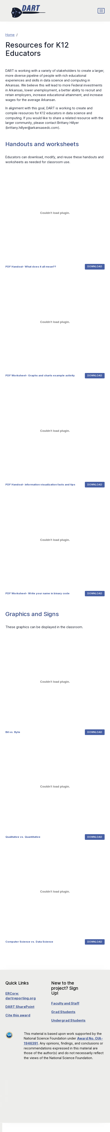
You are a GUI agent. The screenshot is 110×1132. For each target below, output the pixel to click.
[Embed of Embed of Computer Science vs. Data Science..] (55, 891)
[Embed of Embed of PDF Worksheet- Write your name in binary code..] (55, 540)
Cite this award (17, 1015)
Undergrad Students (68, 1020)
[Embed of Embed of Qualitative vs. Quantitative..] (55, 786)
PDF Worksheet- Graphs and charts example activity (40, 375)
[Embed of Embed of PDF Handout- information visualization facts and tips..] (55, 431)
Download (94, 266)
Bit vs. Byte (12, 732)
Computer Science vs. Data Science (29, 941)
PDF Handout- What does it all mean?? (30, 266)
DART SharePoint (19, 1007)
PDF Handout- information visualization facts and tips (40, 484)
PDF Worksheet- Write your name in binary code (37, 593)
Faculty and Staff (65, 1003)
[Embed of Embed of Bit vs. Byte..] (55, 681)
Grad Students (63, 1012)
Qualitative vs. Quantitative (22, 836)
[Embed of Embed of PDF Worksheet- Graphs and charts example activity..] (55, 322)
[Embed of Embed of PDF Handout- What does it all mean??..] (55, 213)
